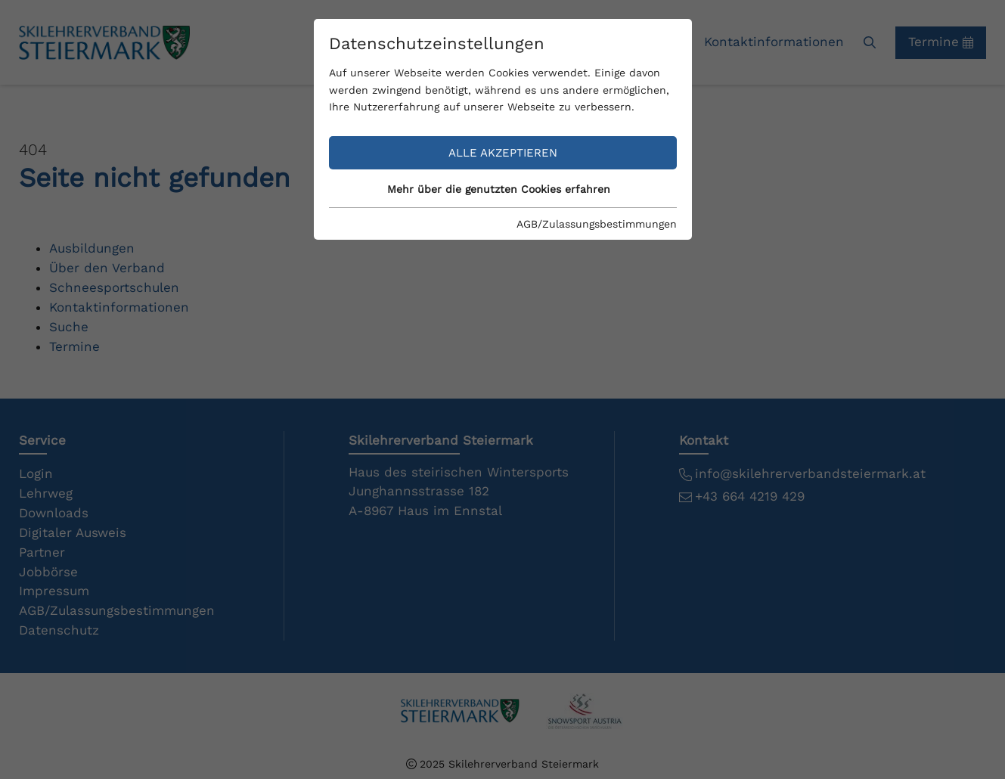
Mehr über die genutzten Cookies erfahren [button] (498, 189)
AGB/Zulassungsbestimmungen (596, 224)
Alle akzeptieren (502, 153)
